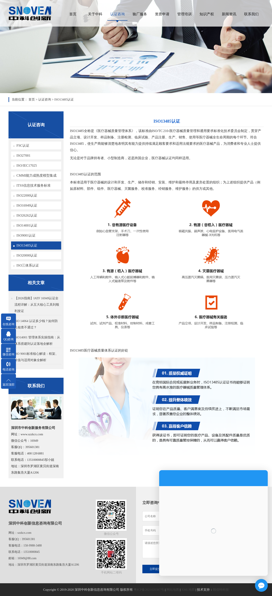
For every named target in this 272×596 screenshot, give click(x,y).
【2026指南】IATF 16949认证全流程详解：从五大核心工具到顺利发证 (36, 305)
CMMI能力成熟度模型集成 (37, 175)
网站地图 (172, 589)
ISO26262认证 (27, 215)
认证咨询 (117, 14)
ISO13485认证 (64, 99)
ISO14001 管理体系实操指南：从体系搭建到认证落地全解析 (37, 340)
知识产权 (207, 14)
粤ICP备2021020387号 (149, 589)
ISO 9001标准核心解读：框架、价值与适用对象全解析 (36, 357)
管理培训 (184, 14)
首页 (72, 14)
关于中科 (95, 14)
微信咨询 (8, 354)
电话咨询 (8, 369)
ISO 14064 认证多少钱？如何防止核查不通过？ (36, 324)
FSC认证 (23, 145)
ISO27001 (24, 155)
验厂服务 (140, 14)
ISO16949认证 (27, 205)
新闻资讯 (229, 14)
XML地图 (188, 589)
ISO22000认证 (27, 195)
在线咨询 (8, 324)
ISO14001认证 (27, 225)
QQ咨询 (8, 339)
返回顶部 (8, 384)
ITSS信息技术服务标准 (34, 185)
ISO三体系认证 (28, 265)
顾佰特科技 (221, 589)
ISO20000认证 (27, 255)
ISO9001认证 (26, 235)
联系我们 (251, 14)
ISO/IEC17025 (27, 165)
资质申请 (162, 14)
